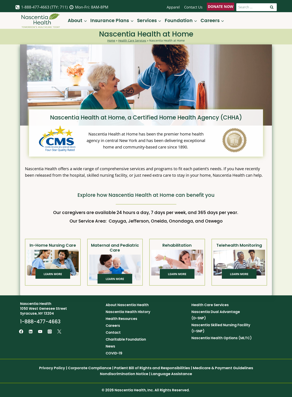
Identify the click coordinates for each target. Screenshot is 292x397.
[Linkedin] (31, 331)
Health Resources (121, 318)
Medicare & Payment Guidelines (223, 367)
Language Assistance (171, 373)
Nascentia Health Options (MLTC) (221, 338)
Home (111, 40)
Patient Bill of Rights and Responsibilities (152, 367)
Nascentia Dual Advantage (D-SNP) (215, 315)
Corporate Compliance (89, 367)
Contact (113, 332)
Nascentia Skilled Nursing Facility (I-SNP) (220, 328)
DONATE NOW (220, 6)
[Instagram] (50, 331)
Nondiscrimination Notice (124, 373)
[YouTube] (40, 331)
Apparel (173, 7)
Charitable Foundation (126, 339)
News (110, 346)
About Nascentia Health (127, 304)
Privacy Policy (52, 367)
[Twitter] (59, 331)
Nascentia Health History (128, 311)
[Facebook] (21, 331)
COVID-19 (114, 353)
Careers (113, 325)
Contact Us (193, 7)
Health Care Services (132, 40)
